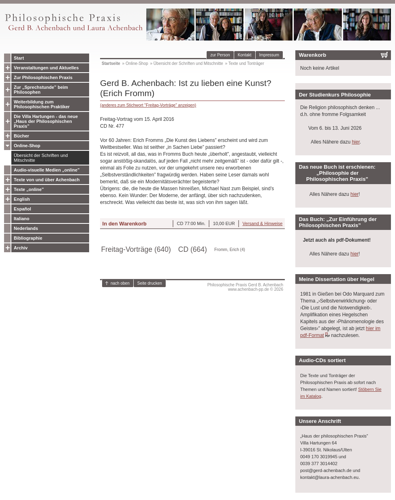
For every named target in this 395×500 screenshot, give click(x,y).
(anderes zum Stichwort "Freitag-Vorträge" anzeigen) (148, 105)
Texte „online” (29, 189)
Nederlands (26, 228)
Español (22, 208)
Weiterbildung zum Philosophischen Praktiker (42, 104)
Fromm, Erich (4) (229, 249)
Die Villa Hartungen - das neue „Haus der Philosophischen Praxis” (46, 121)
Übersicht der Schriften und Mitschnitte (41, 158)
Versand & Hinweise (262, 223)
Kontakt (245, 55)
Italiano (22, 218)
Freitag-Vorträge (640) (136, 249)
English (22, 199)
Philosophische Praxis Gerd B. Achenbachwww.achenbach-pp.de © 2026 (245, 287)
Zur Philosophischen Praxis (43, 77)
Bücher (21, 135)
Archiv (21, 247)
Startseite (111, 63)
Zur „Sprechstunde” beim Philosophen (41, 89)
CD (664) (192, 249)
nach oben (120, 283)
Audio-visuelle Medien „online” (47, 169)
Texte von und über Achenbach (47, 179)
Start (19, 58)
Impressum (269, 55)
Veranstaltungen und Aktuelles (46, 67)
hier (355, 142)
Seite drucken (149, 283)
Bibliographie (28, 238)
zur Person (220, 55)
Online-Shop (27, 145)
